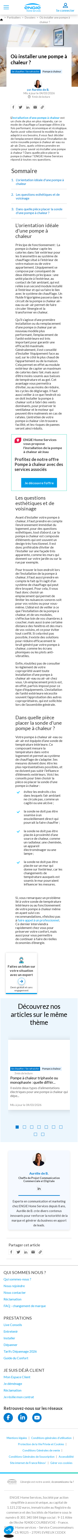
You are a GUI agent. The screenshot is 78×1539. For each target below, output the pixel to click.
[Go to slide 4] (39, 1127)
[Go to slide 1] (17, 1127)
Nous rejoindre (14, 1286)
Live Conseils (13, 1325)
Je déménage (13, 1383)
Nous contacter (15, 1292)
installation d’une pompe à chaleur (36, 117)
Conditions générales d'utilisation (51, 1438)
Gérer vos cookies (61, 1463)
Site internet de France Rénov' (28, 1463)
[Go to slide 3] (31, 1127)
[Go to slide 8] (35, 1134)
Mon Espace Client (17, 1377)
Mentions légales (17, 1438)
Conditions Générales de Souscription (31, 1456)
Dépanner (10, 1345)
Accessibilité (66, 1456)
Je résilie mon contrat (19, 1397)
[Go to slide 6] (53, 1127)
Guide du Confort (16, 1358)
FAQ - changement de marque (25, 1306)
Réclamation (12, 1299)
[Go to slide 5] (46, 1127)
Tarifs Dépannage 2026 (20, 1351)
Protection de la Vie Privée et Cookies (41, 1444)
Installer (9, 1338)
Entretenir (11, 1331)
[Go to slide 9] (42, 1134)
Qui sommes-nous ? (17, 1279)
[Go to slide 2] (24, 1127)
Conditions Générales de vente (41, 1450)
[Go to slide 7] (60, 1127)
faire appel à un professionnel (38, 920)
